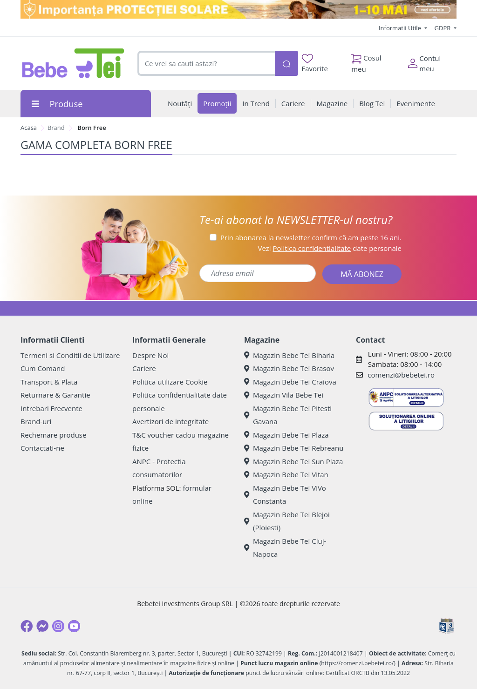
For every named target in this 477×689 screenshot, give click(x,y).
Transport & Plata (48, 381)
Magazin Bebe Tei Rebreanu (293, 448)
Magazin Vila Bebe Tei (283, 394)
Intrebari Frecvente (51, 408)
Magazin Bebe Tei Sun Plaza (293, 461)
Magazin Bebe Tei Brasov (289, 368)
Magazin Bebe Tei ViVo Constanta (285, 494)
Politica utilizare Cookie (169, 381)
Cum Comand (42, 368)
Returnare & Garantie (55, 394)
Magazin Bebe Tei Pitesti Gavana (288, 415)
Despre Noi (150, 355)
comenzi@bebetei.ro (401, 374)
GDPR (443, 28)
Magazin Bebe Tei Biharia (289, 355)
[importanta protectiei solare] (238, 9)
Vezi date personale (330, 248)
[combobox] (206, 63)
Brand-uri (35, 421)
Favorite (315, 63)
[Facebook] (26, 626)
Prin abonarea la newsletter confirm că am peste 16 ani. (311, 237)
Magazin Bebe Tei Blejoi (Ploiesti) (287, 521)
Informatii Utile (400, 28)
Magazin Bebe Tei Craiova (290, 381)
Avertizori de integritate (170, 421)
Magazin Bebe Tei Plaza (286, 434)
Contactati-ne (42, 448)
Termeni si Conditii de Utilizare (70, 355)
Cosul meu (366, 61)
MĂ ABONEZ (362, 274)
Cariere (144, 368)
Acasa (28, 127)
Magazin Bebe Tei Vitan (286, 474)
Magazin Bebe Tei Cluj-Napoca (285, 547)
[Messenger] (42, 626)
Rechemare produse (53, 434)
